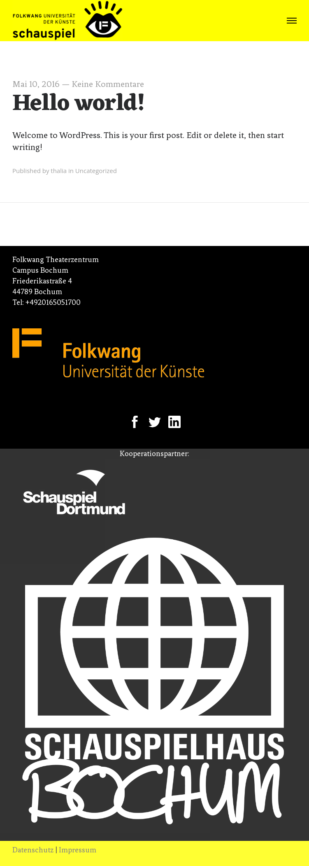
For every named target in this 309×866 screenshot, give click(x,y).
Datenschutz (32, 849)
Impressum (77, 849)
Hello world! (78, 104)
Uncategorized (96, 170)
